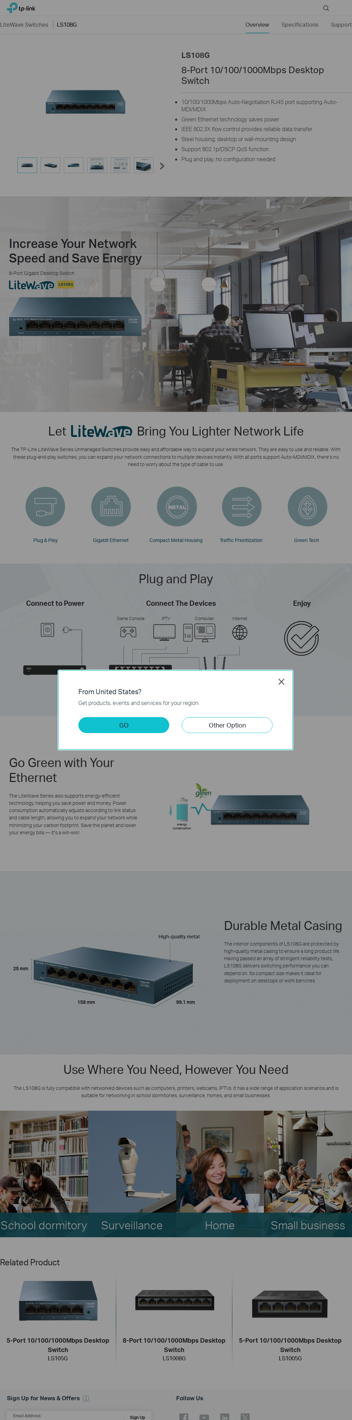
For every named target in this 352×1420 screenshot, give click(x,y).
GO (124, 725)
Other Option (227, 725)
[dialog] (176, 710)
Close (281, 682)
